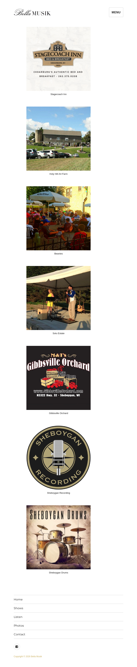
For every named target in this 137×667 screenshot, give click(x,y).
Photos (19, 625)
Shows (18, 608)
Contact (19, 634)
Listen (18, 617)
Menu (116, 12)
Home (18, 599)
